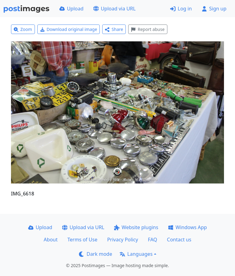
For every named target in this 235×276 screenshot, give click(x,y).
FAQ (152, 239)
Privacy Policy (122, 239)
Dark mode (95, 254)
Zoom (23, 29)
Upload (71, 8)
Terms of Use (82, 239)
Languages (136, 254)
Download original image (68, 29)
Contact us (179, 239)
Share (114, 29)
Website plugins (136, 227)
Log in (181, 8)
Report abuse (147, 29)
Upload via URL (114, 8)
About (51, 239)
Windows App (187, 227)
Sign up (214, 8)
